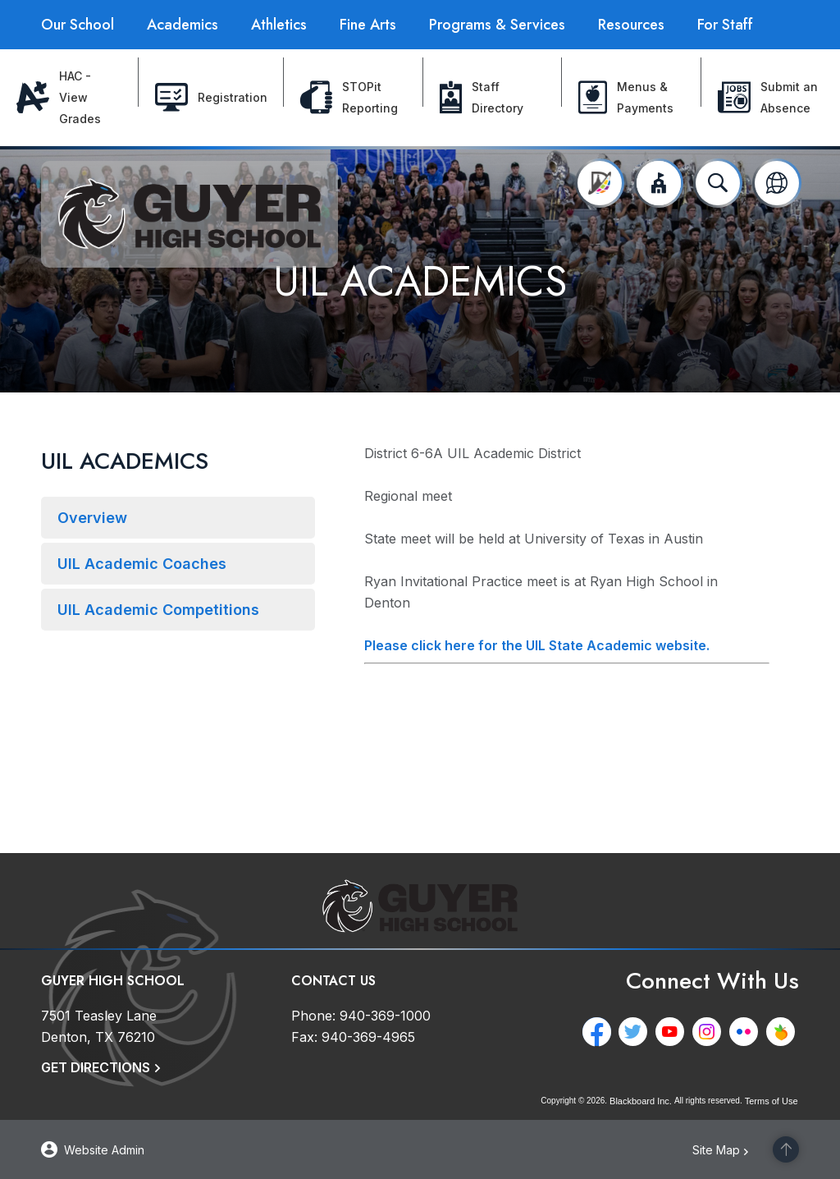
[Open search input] (718, 183)
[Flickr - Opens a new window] (747, 1031)
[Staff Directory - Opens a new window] (492, 97)
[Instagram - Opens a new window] (710, 1031)
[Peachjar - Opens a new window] (784, 1031)
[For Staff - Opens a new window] (725, 24)
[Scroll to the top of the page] (786, 1149)
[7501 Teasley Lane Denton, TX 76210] (99, 1026)
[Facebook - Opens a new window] (600, 1031)
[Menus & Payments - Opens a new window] (631, 97)
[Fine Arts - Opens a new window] (368, 24)
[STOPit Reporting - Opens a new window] (353, 97)
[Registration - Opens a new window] (211, 98)
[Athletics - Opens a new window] (279, 24)
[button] (659, 183)
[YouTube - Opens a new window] (674, 1031)
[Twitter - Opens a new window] (637, 1031)
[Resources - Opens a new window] (631, 24)
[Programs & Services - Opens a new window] (497, 24)
